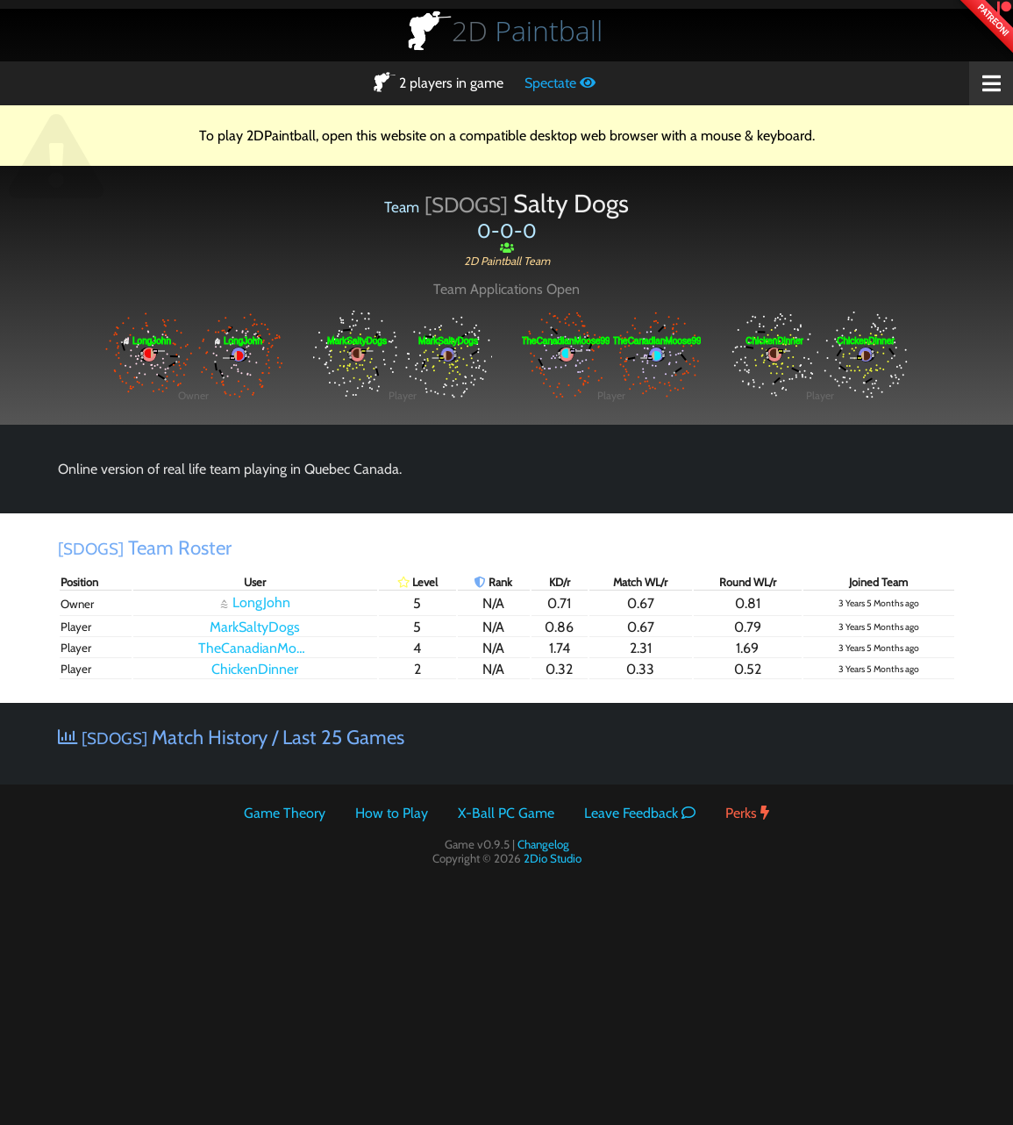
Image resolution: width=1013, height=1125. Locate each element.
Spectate (560, 83)
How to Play (391, 813)
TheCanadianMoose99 (259, 648)
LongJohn (255, 603)
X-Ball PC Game (506, 813)
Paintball (527, 30)
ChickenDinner (254, 669)
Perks (747, 813)
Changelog (543, 844)
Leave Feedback (640, 813)
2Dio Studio (552, 858)
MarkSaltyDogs (255, 627)
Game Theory (284, 813)
